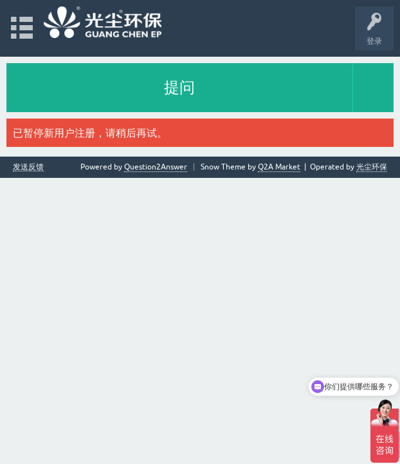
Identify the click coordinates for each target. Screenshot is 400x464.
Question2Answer (155, 166)
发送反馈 (28, 167)
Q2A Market (279, 166)
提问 (179, 87)
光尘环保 (371, 166)
